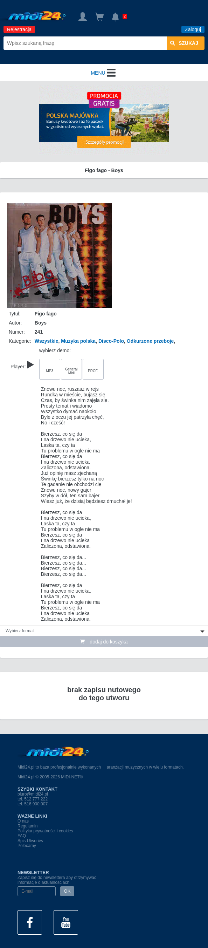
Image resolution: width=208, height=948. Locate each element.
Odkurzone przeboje (150, 341)
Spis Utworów (30, 840)
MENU (104, 73)
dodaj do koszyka (103, 641)
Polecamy (27, 845)
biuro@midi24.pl (33, 794)
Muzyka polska (78, 341)
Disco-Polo (111, 341)
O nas (23, 821)
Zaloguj (193, 29)
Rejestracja (19, 29)
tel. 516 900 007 (33, 804)
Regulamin (27, 826)
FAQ (22, 835)
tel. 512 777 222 (33, 799)
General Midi (71, 371)
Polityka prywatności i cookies (45, 830)
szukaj (184, 43)
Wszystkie (46, 341)
